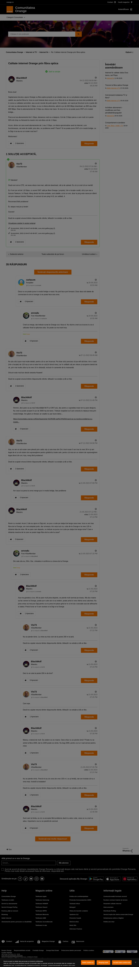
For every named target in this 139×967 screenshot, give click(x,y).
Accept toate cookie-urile (121, 962)
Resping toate (103, 962)
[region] (69, 962)
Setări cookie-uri (87, 962)
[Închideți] (135, 962)
